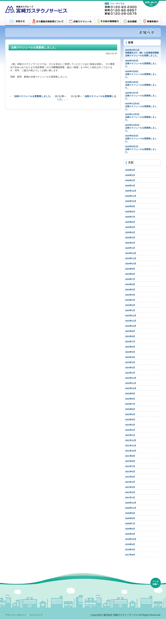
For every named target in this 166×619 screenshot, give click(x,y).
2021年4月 (130, 482)
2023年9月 (130, 331)
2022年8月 (130, 399)
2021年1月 (130, 497)
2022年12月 (130, 378)
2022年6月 (130, 409)
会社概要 (130, 21)
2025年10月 (130, 201)
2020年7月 (130, 523)
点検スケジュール (80, 21)
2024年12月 (130, 253)
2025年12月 (130, 191)
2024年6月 (130, 284)
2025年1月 (130, 248)
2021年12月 (130, 440)
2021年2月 (130, 492)
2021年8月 (130, 461)
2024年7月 (130, 279)
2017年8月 (130, 555)
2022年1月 (130, 435)
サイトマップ (36, 615)
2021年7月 (130, 466)
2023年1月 (130, 373)
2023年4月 (130, 357)
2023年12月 (130, 316)
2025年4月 (130, 232)
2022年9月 (130, 394)
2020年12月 (130, 503)
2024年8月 (130, 274)
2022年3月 (130, 425)
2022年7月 (130, 404)
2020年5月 (130, 534)
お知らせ (17, 21)
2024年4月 (130, 295)
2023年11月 (130, 321)
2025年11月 (130, 196)
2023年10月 (130, 326)
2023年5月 (130, 352)
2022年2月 (130, 430)
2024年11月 (130, 258)
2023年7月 (130, 342)
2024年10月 (130, 264)
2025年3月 (130, 238)
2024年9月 (130, 269)
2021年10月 (130, 451)
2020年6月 (130, 529)
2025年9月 (130, 206)
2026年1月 (130, 186)
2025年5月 (130, 227)
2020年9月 (130, 513)
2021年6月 (130, 472)
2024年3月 (130, 300)
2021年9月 (130, 456)
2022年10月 (130, 388)
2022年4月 (130, 420)
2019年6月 (130, 544)
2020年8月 (130, 518)
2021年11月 (130, 446)
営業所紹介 (150, 21)
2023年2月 (130, 368)
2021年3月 (130, 487)
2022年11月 (130, 383)
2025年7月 (130, 217)
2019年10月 (130, 539)
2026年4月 (130, 170)
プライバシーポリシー (15, 615)
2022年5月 (130, 414)
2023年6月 (130, 347)
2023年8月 (130, 336)
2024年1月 (130, 310)
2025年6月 (130, 222)
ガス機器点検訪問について (48, 21)
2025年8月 (130, 212)
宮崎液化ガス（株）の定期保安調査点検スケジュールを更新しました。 (142, 53)
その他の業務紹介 (108, 21)
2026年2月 (130, 180)
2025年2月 (130, 243)
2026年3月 (130, 175)
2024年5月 (130, 290)
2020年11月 (130, 508)
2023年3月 (130, 362)
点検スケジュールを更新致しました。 (33, 96)
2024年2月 (130, 305)
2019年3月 (130, 549)
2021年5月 (130, 477)
